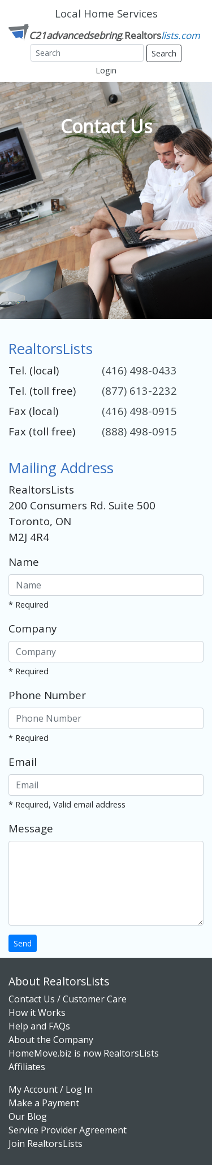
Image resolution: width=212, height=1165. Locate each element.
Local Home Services (106, 13)
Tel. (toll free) (42, 390)
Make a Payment (43, 1103)
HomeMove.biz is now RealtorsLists (83, 1053)
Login (106, 70)
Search (164, 53)
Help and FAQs (39, 1026)
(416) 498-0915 (139, 411)
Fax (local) (33, 411)
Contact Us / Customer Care (67, 999)
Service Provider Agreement (67, 1130)
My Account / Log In (50, 1089)
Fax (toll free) (41, 431)
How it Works (37, 1012)
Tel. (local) (33, 370)
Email (22, 761)
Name (23, 562)
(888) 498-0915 (139, 431)
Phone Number (47, 695)
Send (23, 943)
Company (32, 628)
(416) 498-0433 (139, 370)
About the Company (50, 1039)
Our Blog (27, 1116)
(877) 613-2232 (139, 390)
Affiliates (26, 1067)
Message (30, 828)
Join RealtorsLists (45, 1143)
